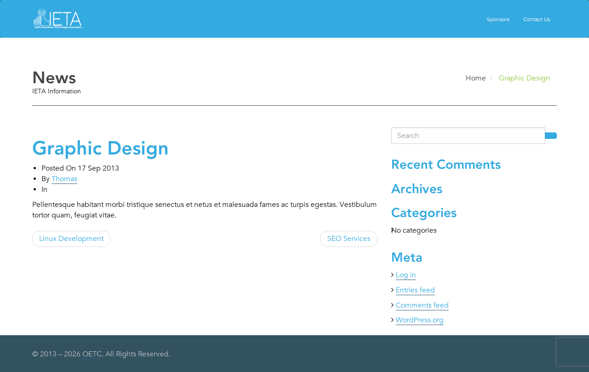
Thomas (64, 178)
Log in (406, 275)
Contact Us (536, 19)
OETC (92, 354)
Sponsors (498, 19)
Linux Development (71, 238)
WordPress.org (420, 320)
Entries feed (415, 290)
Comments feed (422, 305)
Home (476, 78)
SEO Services (348, 238)
